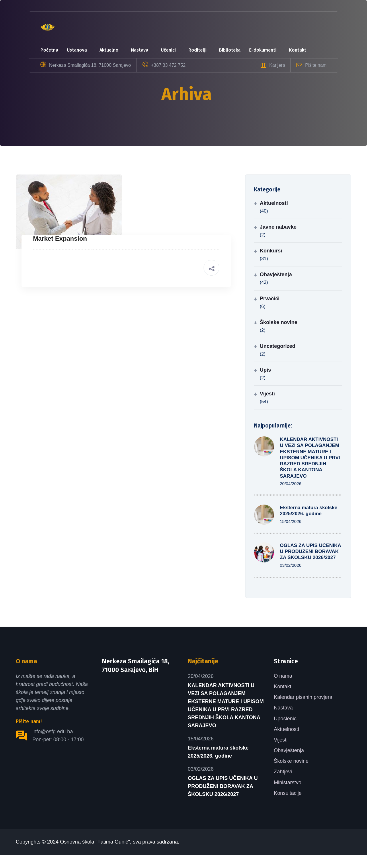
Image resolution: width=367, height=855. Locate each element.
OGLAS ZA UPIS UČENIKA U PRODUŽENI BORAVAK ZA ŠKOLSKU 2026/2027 (310, 551)
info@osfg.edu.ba (52, 731)
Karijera (277, 65)
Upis (265, 370)
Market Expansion (60, 238)
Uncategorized (277, 346)
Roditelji (197, 50)
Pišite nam (316, 65)
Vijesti (267, 394)
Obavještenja (276, 274)
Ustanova (77, 50)
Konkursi (271, 251)
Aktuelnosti (274, 203)
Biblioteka (230, 50)
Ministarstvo (287, 782)
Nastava (139, 50)
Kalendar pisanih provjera (303, 697)
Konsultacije (288, 793)
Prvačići (270, 298)
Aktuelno (108, 50)
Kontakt (297, 50)
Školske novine (278, 322)
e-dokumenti (262, 50)
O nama (283, 676)
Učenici (168, 50)
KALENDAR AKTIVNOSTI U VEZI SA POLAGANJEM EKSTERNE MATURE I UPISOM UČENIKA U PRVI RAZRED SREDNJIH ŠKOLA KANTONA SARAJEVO (310, 458)
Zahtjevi (283, 771)
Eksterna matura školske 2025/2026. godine (218, 752)
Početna (49, 50)
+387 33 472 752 (168, 65)
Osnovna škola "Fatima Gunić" (95, 842)
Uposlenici (286, 718)
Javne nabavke (278, 227)
